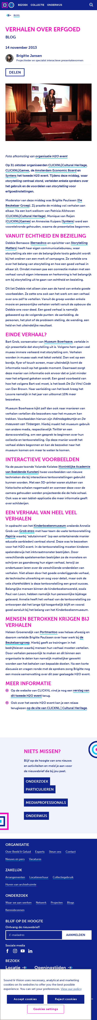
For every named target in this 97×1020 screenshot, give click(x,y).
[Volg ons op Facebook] (7, 950)
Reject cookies (66, 999)
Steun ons (55, 851)
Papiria (10, 536)
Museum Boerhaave (58, 341)
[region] (45, 994)
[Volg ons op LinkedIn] (30, 950)
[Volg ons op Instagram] (15, 950)
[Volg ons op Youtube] (23, 950)
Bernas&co (39, 243)
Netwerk (41, 902)
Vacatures (35, 859)
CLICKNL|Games (17, 170)
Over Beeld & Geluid (18, 851)
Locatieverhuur (38, 877)
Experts (40, 851)
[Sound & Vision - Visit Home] (8, 5)
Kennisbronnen (14, 910)
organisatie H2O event (51, 156)
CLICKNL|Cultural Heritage (67, 165)
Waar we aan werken (18, 902)
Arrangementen (15, 877)
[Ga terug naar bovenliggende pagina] (8, 15)
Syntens (10, 175)
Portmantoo (48, 632)
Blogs (70, 902)
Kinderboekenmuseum (50, 525)
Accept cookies (25, 999)
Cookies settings (45, 1009)
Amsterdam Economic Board (56, 170)
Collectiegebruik (63, 877)
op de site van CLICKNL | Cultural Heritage (57, 708)
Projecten (57, 902)
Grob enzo (26, 531)
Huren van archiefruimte (20, 884)
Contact (71, 851)
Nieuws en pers (15, 859)
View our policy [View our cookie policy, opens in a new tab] (71, 989)
